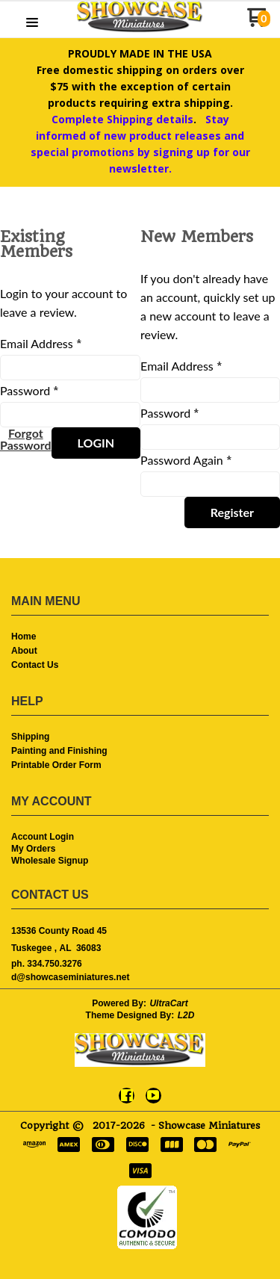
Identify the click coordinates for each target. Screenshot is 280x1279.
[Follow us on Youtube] (153, 1095)
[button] (32, 23)
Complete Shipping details (122, 119)
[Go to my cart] (258, 22)
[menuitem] (140, 638)
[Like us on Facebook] (127, 1095)
